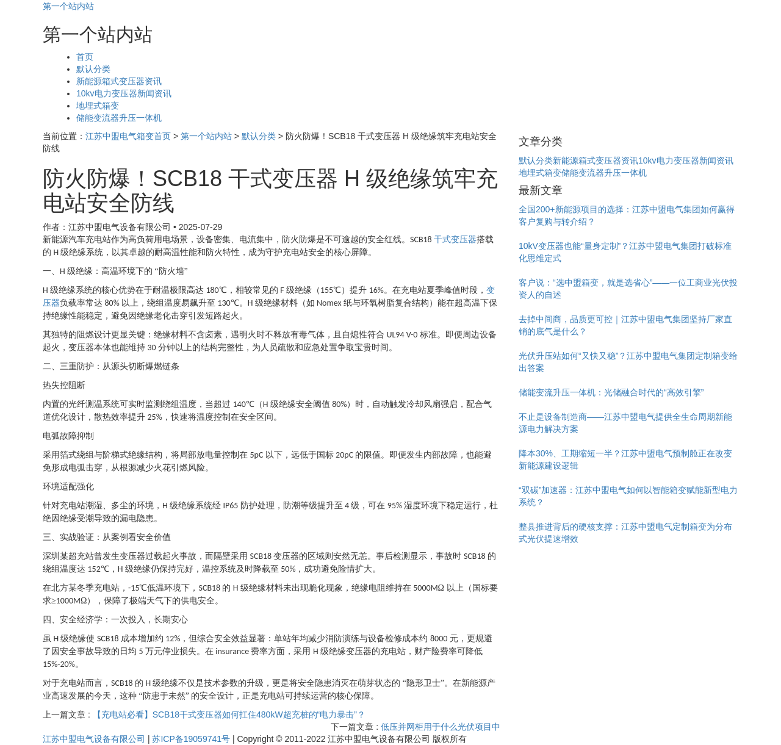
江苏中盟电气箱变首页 (128, 136)
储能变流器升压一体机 (119, 118)
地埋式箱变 (97, 105)
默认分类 (93, 69)
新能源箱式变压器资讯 (119, 81)
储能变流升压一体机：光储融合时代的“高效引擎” (611, 392)
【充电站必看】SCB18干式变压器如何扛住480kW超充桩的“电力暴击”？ (229, 714)
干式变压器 (455, 239)
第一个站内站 (68, 6)
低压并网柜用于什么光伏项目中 (440, 727)
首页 (84, 57)
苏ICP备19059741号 (191, 739)
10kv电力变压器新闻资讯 (123, 93)
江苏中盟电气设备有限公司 (94, 739)
